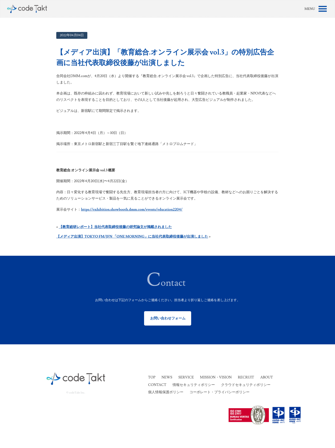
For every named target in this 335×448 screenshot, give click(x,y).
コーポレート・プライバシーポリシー (220, 392)
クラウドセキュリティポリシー (245, 385)
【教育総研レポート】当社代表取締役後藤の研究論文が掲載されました (115, 227)
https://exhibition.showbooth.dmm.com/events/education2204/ (131, 209)
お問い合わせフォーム (167, 318)
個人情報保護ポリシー (165, 392)
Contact (157, 385)
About (266, 377)
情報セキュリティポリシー (194, 385)
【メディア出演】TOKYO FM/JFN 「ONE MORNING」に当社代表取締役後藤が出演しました (132, 236)
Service (186, 377)
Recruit (246, 377)
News (166, 377)
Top (151, 377)
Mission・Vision (216, 377)
